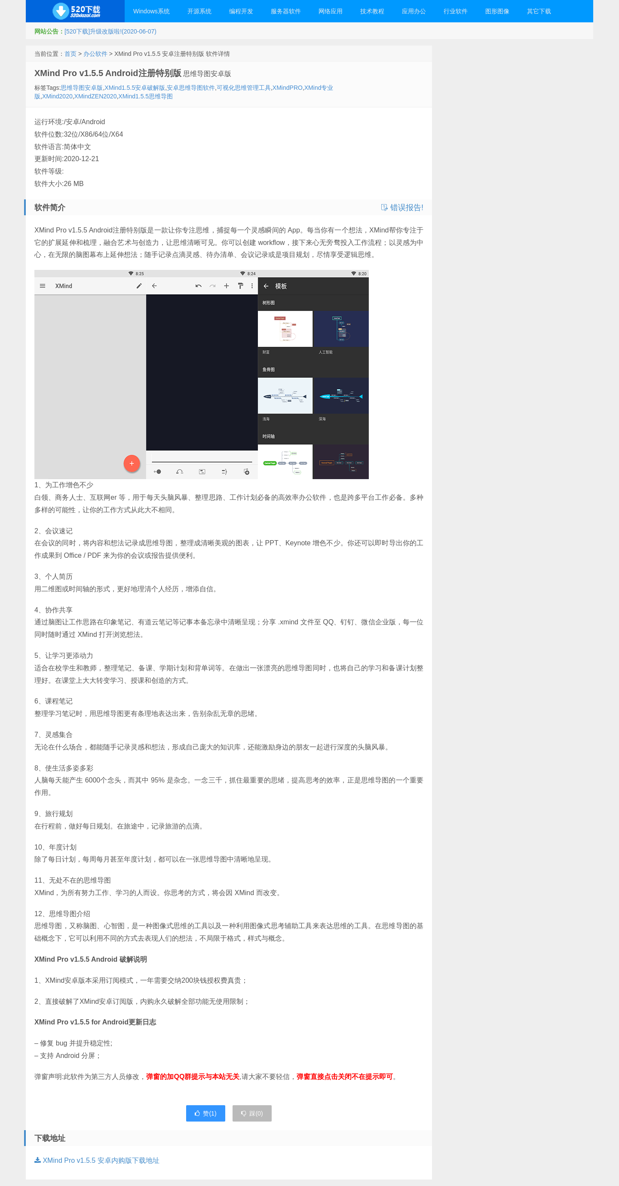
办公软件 (95, 53)
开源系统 (199, 11)
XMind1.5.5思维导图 (145, 96)
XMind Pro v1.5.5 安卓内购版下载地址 (96, 1160)
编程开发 (241, 11)
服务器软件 (286, 11)
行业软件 (456, 11)
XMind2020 (57, 96)
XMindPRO (288, 87)
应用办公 (414, 11)
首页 (70, 53)
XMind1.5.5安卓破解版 (134, 87)
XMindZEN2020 (95, 96)
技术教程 (372, 11)
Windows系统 (151, 11)
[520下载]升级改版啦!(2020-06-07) (110, 31)
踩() (252, 1113)
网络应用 (331, 11)
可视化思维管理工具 (244, 87)
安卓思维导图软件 (191, 87)
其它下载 (539, 11)
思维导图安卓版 (82, 87)
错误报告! (402, 207)
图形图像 (497, 11)
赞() (205, 1113)
